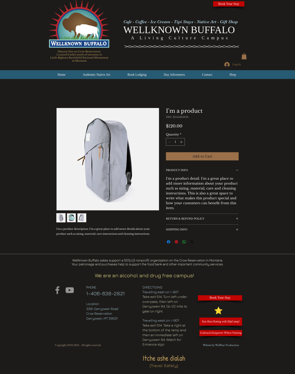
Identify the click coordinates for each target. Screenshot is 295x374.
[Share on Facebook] (168, 241)
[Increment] (181, 141)
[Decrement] (169, 141)
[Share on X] (191, 241)
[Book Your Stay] (228, 4)
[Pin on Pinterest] (176, 241)
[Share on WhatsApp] (184, 241)
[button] (244, 56)
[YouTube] (70, 290)
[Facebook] (57, 290)
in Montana (79, 60)
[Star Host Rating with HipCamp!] (220, 322)
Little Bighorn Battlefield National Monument (79, 57)
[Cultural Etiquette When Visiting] (220, 333)
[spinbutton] (175, 141)
